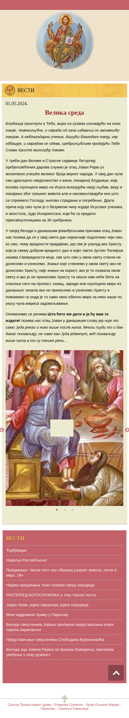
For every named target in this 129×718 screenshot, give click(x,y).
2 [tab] (64, 509)
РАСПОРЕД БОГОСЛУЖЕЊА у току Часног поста (51, 595)
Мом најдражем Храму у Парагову (37, 614)
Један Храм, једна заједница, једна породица (47, 604)
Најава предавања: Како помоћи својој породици (50, 585)
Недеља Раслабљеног (26, 560)
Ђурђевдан (16, 550)
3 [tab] (72, 509)
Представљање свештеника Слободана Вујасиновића (55, 639)
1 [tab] (56, 509)
